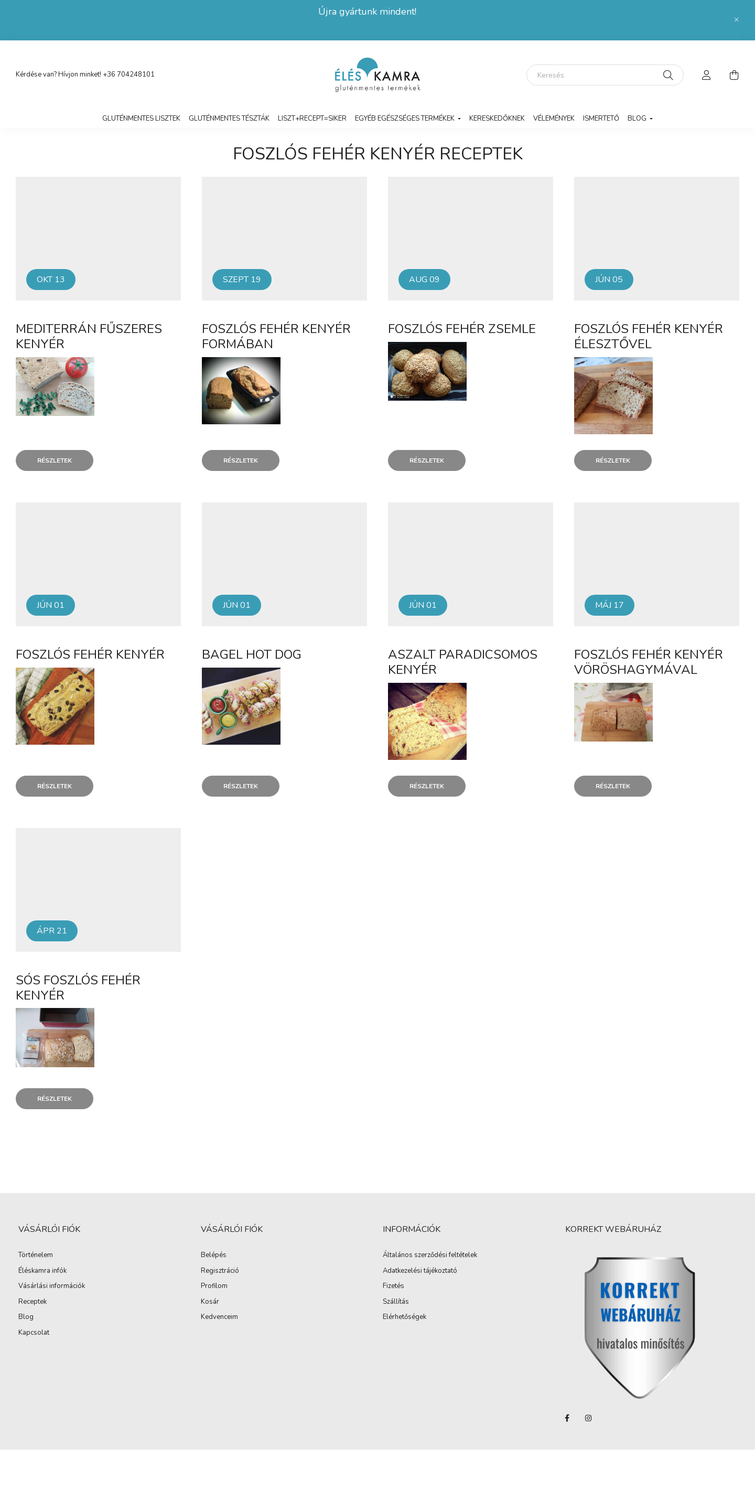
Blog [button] (638, 118)
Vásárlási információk (51, 1286)
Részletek (54, 460)
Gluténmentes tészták (229, 118)
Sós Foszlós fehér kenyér (78, 988)
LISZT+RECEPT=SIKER (312, 118)
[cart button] (734, 75)
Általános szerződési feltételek (430, 1255)
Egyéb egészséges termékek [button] (405, 118)
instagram (588, 1418)
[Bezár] (737, 20)
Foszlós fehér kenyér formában (276, 336)
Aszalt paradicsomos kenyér (462, 662)
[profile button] (706, 75)
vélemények (554, 118)
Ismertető (601, 118)
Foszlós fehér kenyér (90, 654)
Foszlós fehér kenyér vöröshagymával (648, 662)
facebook (567, 1418)
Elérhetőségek (404, 1317)
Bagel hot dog (251, 654)
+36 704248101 (129, 74)
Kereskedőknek (497, 118)
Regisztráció (220, 1271)
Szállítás (396, 1302)
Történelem (35, 1255)
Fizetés (393, 1286)
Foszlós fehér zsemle (462, 328)
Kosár (210, 1302)
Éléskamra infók (42, 1271)
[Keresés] (605, 75)
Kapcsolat (33, 1333)
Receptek (32, 1302)
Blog (26, 1317)
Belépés (213, 1255)
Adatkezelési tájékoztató (420, 1271)
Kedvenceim (219, 1317)
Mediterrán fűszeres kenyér (89, 336)
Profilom (214, 1286)
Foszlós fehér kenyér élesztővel (648, 336)
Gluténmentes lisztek (141, 118)
